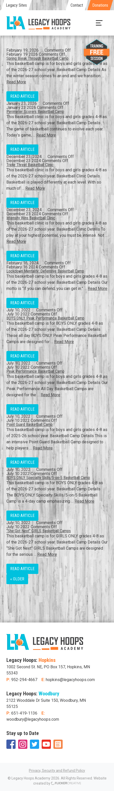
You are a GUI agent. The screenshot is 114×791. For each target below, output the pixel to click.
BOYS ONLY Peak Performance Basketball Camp (45, 318)
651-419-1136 (24, 713)
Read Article (22, 96)
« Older (17, 579)
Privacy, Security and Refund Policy (57, 771)
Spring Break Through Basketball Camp (37, 58)
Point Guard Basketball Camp (29, 424)
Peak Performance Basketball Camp (35, 371)
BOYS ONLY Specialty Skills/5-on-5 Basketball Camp (48, 477)
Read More (16, 82)
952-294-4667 (24, 679)
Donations (100, 5)
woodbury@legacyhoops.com (32, 719)
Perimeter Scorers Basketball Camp (35, 111)
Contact (77, 5)
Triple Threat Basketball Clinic (30, 164)
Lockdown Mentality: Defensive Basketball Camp (45, 271)
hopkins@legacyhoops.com (70, 679)
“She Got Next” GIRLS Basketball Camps (38, 530)
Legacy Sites (16, 5)
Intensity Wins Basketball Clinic (30, 218)
